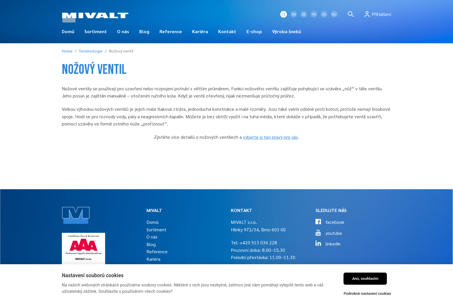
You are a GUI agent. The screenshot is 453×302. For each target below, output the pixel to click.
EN (294, 14)
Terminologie (91, 50)
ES (324, 14)
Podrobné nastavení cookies (367, 293)
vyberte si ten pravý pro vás (270, 137)
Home (67, 50)
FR (314, 14)
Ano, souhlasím (365, 278)
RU (334, 14)
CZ (283, 14)
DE (304, 14)
